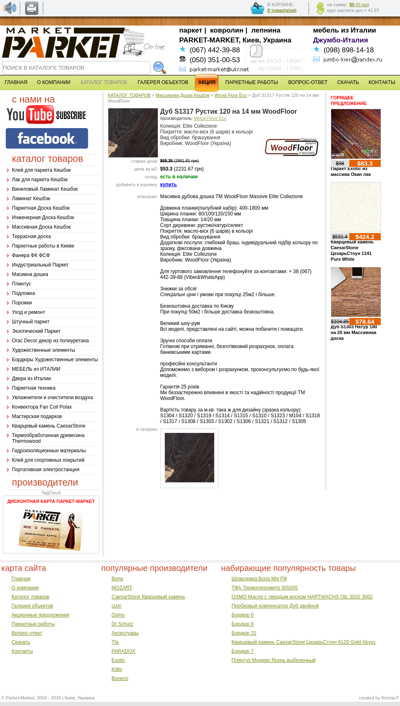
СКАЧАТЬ (348, 82)
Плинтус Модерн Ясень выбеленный (274, 660)
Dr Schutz (122, 624)
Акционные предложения (40, 615)
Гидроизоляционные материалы (49, 451)
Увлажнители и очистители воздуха (52, 397)
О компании (25, 588)
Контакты (22, 651)
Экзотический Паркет (36, 331)
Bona (117, 579)
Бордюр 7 (243, 651)
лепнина (266, 30)
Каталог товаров (30, 597)
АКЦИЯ (206, 82)
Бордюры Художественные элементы (55, 359)
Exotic (118, 660)
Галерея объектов (32, 606)
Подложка (23, 293)
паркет (190, 30)
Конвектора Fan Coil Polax (42, 407)
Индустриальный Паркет (40, 265)
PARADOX (124, 651)
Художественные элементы (43, 350)
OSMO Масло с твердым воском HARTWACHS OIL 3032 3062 (302, 597)
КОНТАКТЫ (382, 82)
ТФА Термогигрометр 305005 (265, 588)
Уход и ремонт (28, 312)
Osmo (118, 615)
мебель (326, 30)
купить (168, 184)
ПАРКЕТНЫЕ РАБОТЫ (251, 82)
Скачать (21, 642)
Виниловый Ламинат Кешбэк (45, 189)
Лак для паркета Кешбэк (40, 179)
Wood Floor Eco (231, 95)
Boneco (120, 678)
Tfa (115, 642)
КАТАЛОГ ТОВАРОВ (129, 95)
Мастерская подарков (37, 416)
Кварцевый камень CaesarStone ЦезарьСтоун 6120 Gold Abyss (303, 642)
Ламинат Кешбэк (31, 198)
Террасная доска (31, 236)
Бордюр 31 (244, 633)
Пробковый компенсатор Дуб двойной (275, 606)
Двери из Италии (31, 378)
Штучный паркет (30, 322)
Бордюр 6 (243, 615)
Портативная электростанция (46, 469)
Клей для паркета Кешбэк (41, 170)
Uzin (117, 606)
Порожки (22, 303)
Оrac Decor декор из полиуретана (50, 341)
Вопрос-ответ (27, 633)
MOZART (122, 588)
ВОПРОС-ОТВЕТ (307, 82)
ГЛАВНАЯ (16, 82)
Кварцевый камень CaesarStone (48, 426)
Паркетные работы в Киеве (43, 246)
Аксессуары (125, 633)
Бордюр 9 (243, 624)
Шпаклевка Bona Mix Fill (259, 579)
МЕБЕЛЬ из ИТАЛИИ (36, 369)
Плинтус (21, 284)
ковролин (226, 30)
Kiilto (117, 669)
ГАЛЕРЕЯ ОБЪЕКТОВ (163, 82)
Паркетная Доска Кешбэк (41, 208)
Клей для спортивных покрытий (48, 460)
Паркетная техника (34, 388)
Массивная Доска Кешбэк (41, 227)
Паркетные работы (33, 624)
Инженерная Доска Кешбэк (43, 217)
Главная (21, 579)
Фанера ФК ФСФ (31, 255)
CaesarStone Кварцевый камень (148, 597)
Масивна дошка (30, 274)
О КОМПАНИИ (53, 82)
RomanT (390, 697)
